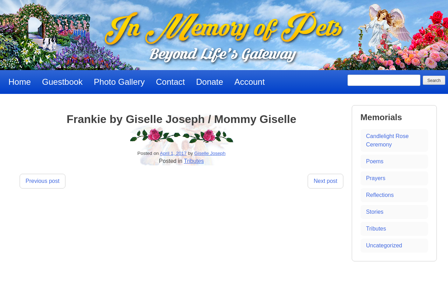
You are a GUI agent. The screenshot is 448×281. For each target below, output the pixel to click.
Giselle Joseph (209, 153)
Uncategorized (384, 245)
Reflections (380, 195)
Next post (325, 181)
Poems (375, 161)
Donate (209, 82)
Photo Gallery (119, 82)
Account (249, 82)
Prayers (375, 178)
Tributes (194, 161)
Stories (375, 212)
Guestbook (62, 82)
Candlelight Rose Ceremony (387, 140)
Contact (170, 82)
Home (19, 82)
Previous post (42, 181)
